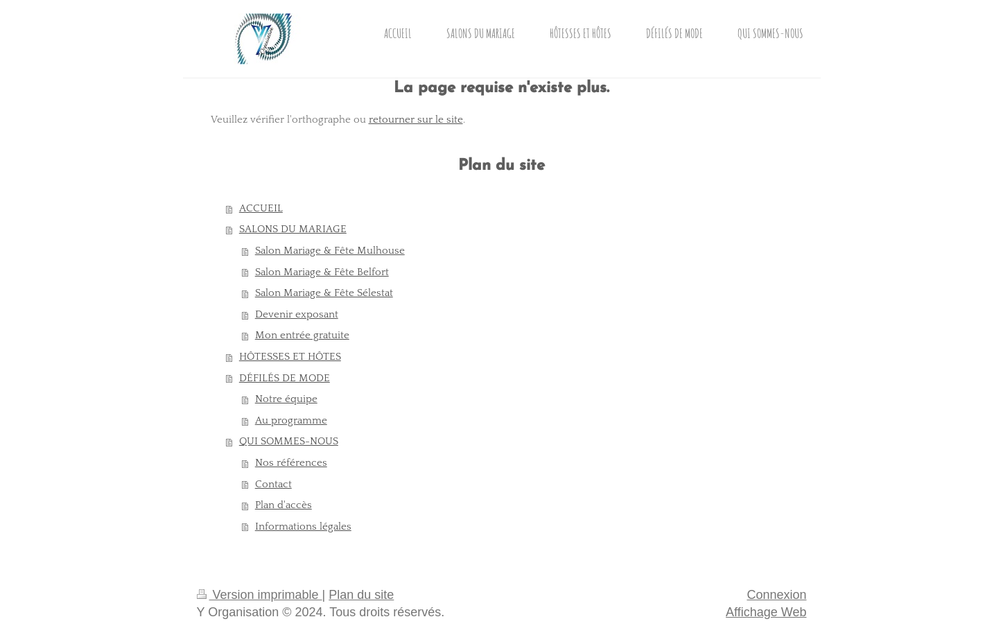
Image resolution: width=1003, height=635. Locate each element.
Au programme (291, 420)
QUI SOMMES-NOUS (288, 441)
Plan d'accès (283, 505)
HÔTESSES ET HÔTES (290, 357)
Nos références (291, 463)
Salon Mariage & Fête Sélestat (324, 293)
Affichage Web (766, 612)
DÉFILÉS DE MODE (284, 378)
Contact (273, 484)
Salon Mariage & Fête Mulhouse (330, 250)
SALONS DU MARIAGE (293, 229)
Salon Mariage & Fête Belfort (322, 272)
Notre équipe (286, 399)
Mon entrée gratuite (302, 335)
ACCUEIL (261, 208)
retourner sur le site (416, 119)
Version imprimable (259, 595)
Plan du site (361, 595)
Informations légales (303, 526)
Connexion (776, 595)
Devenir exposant (296, 314)
